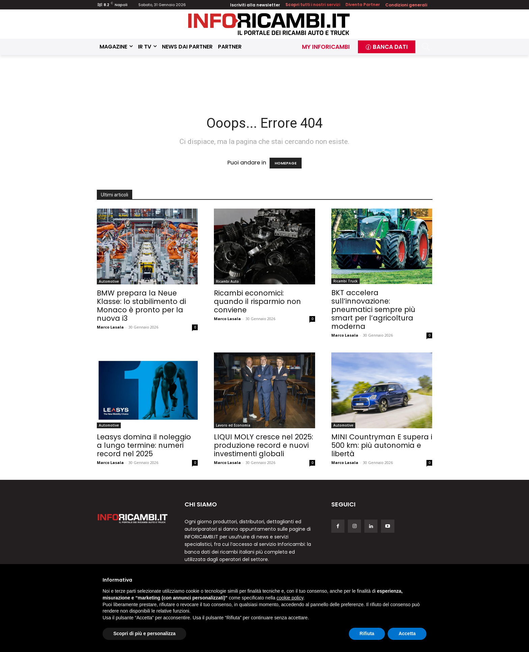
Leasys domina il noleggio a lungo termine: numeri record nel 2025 (144, 445)
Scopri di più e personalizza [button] (144, 633)
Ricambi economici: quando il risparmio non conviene (257, 301)
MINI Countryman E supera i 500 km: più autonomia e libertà (381, 445)
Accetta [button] (407, 633)
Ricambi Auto (227, 281)
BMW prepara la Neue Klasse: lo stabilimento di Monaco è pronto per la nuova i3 (141, 305)
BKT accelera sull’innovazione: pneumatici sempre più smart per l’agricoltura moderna (373, 309)
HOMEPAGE (286, 163)
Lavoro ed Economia (233, 425)
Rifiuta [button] (367, 633)
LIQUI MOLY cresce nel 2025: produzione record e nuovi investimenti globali (263, 445)
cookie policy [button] (290, 597)
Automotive (109, 281)
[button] (426, 46)
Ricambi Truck (345, 281)
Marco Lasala (110, 327)
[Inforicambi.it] (269, 24)
